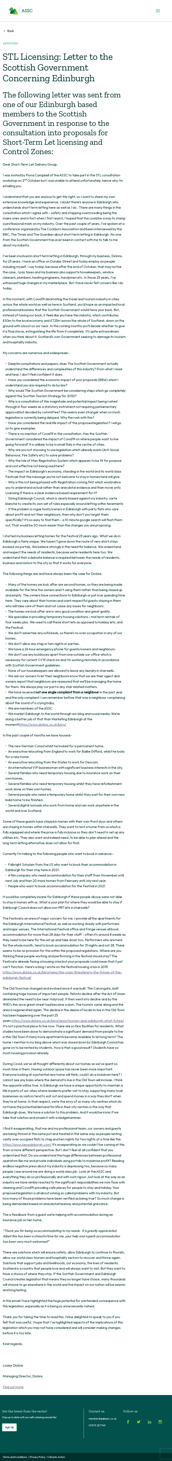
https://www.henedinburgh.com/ (27, 1144)
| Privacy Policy (36, 1457)
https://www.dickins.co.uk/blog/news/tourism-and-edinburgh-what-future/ (68, 1021)
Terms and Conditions (15, 1457)
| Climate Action (56, 1457)
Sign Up (9, 1427)
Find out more (13, 1387)
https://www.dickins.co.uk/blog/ (42, 724)
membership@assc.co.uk (103, 1418)
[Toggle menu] (158, 11)
